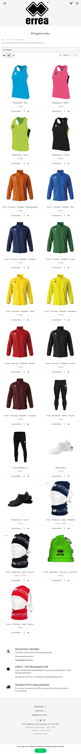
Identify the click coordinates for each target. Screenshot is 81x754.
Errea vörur (9, 39)
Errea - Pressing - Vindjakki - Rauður (20, 363)
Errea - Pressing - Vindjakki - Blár (60, 207)
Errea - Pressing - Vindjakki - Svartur (60, 363)
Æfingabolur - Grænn (20, 155)
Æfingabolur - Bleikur (60, 103)
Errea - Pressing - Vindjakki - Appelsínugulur (20, 207)
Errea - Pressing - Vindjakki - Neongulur (60, 311)
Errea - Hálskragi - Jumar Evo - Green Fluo (61, 572)
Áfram (40, 751)
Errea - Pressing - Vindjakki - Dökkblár (20, 259)
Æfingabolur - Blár (20, 103)
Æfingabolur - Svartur (60, 155)
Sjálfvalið (67, 55)
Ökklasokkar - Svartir (20, 520)
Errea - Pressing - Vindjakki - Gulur (20, 311)
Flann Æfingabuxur (20, 468)
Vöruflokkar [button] (40, 50)
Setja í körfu (16, 111)
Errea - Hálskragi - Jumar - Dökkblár (60, 520)
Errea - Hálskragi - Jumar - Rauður (20, 624)
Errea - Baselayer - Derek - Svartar (61, 416)
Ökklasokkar (60, 468)
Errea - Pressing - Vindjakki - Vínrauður (20, 416)
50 (76, 55)
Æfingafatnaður (20, 39)
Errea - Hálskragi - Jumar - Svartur (20, 572)
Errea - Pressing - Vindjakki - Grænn (60, 259)
